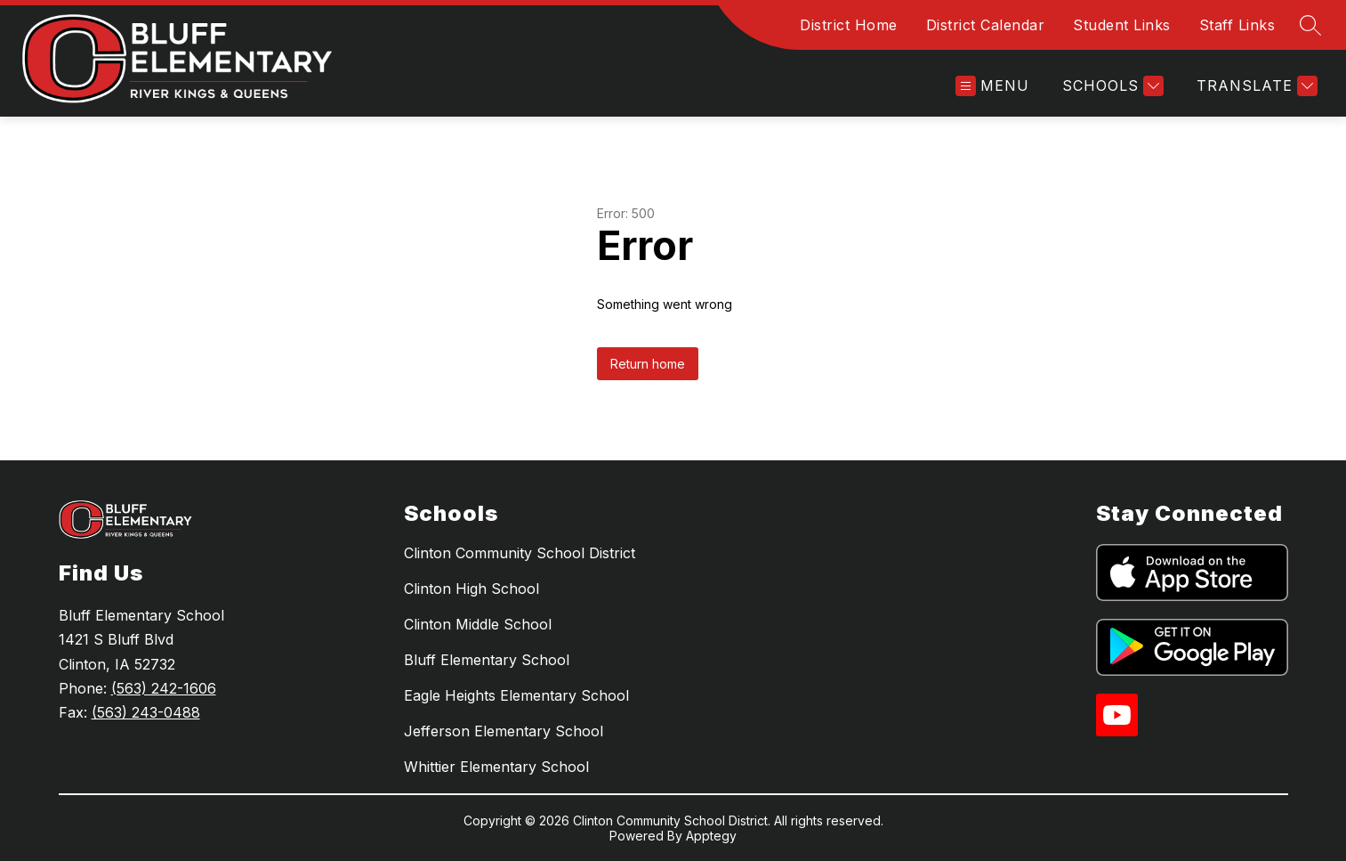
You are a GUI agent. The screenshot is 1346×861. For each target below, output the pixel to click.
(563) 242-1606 (163, 688)
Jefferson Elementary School (503, 731)
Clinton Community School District (519, 553)
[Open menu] (992, 86)
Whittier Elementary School (496, 767)
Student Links (1122, 25)
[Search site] (1310, 25)
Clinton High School (471, 588)
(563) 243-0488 (146, 712)
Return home (647, 363)
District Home (849, 25)
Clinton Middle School (478, 624)
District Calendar (985, 25)
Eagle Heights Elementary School (516, 695)
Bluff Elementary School (486, 660)
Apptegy (711, 835)
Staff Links (1237, 25)
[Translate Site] (1255, 86)
